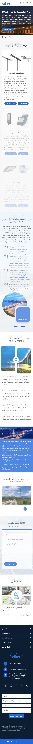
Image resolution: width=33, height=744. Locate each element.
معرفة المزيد (23, 103)
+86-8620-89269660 (15, 663)
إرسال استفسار (7, 29)
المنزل (6, 37)
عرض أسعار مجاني (14, 741)
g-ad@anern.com (21, 669)
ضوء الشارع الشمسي (16, 73)
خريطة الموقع (16, 730)
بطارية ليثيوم (6, 633)
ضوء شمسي (14, 37)
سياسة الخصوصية (7, 730)
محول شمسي (7, 638)
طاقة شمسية (7, 642)
